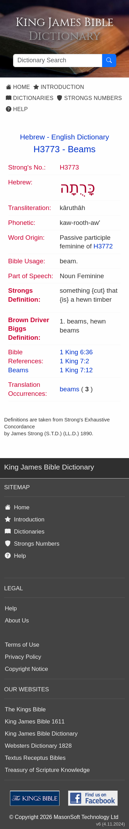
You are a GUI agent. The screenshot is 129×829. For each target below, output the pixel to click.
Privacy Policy (23, 657)
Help (17, 109)
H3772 (103, 246)
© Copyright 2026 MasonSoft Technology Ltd (63, 817)
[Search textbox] (57, 60)
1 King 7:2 (74, 361)
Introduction (58, 87)
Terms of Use (22, 644)
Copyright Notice (26, 669)
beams (69, 389)
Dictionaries (29, 98)
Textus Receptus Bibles (35, 758)
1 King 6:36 (76, 352)
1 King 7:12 (76, 370)
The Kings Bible (25, 709)
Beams (82, 149)
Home (18, 87)
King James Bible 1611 (35, 721)
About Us (17, 620)
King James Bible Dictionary (41, 733)
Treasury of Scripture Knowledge (47, 770)
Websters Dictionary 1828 (38, 746)
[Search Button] (109, 60)
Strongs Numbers (89, 98)
